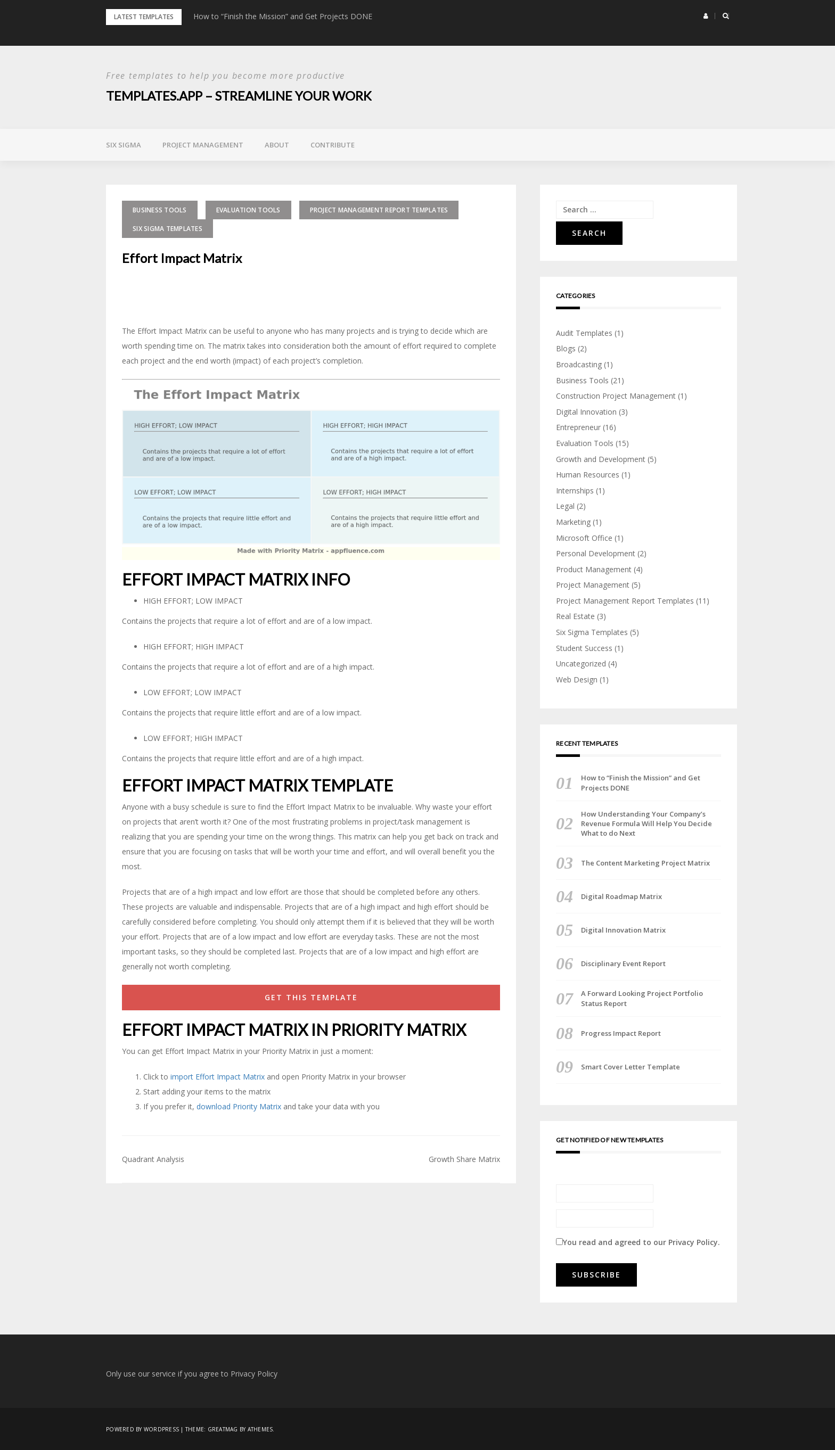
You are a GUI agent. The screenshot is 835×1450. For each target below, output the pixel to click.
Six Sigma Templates (167, 228)
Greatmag (223, 1428)
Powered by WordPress (142, 1428)
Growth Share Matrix (464, 1159)
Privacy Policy (693, 1242)
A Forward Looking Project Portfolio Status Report (642, 998)
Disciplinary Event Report (623, 963)
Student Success (584, 647)
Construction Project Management (616, 395)
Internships (575, 490)
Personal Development (595, 553)
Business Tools (160, 209)
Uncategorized (581, 663)
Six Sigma (123, 144)
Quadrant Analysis (153, 1159)
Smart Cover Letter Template (630, 1066)
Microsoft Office (584, 537)
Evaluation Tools (248, 209)
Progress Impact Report (621, 1032)
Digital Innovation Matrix (623, 930)
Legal (565, 506)
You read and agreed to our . (638, 1242)
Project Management (202, 144)
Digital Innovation (586, 411)
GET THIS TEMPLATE (311, 997)
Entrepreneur (578, 427)
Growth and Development (600, 459)
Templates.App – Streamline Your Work (240, 95)
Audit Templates (584, 332)
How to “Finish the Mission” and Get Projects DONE (282, 16)
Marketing (573, 521)
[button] (706, 16)
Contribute (332, 144)
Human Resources (587, 474)
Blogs (566, 348)
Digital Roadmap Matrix (621, 896)
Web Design (576, 679)
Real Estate (575, 616)
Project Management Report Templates (379, 209)
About (277, 144)
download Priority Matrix (239, 1106)
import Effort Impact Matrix (217, 1076)
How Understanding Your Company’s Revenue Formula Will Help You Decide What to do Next (646, 823)
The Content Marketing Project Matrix (645, 863)
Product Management (594, 569)
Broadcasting (579, 364)
